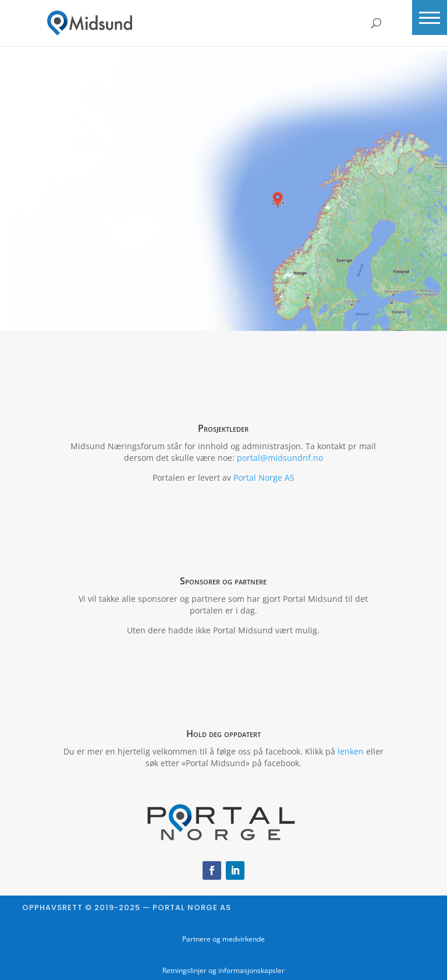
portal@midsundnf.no (280, 457)
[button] (429, 17)
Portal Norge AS (264, 477)
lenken (351, 751)
